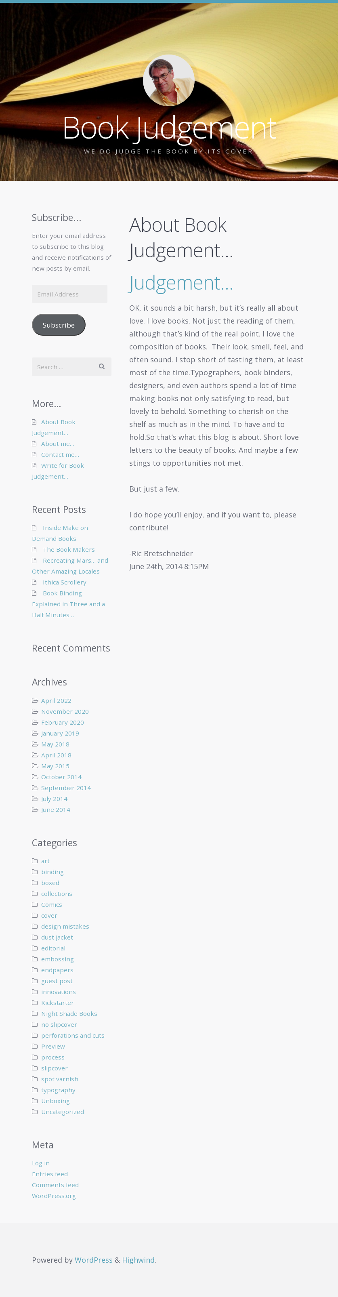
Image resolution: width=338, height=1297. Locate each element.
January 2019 (60, 733)
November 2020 (65, 711)
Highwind (138, 1260)
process (53, 1057)
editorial (53, 948)
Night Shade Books (69, 1013)
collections (56, 893)
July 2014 (54, 799)
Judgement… (181, 282)
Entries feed (50, 1174)
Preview (53, 1046)
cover (49, 915)
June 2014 (55, 809)
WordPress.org (54, 1196)
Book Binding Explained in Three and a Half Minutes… (68, 604)
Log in (41, 1163)
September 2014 (66, 788)
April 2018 (56, 755)
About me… (57, 443)
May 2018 (55, 744)
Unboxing (55, 1101)
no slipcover (59, 1024)
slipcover (54, 1068)
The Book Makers (69, 549)
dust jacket (57, 937)
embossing (57, 959)
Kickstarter (57, 1003)
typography (58, 1090)
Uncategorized (62, 1112)
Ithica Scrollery (64, 582)
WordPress (94, 1260)
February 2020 (62, 722)
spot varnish (59, 1079)
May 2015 (55, 766)
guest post (57, 981)
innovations (58, 992)
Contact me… (60, 454)
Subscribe (59, 325)
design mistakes (65, 926)
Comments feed (55, 1185)
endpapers (57, 970)
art (45, 861)
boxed (50, 883)
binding (52, 872)
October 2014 (61, 777)
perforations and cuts (73, 1035)
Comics (51, 904)
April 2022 (56, 700)
